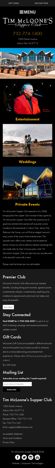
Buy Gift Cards (9, 364)
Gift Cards (14, 3)
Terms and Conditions (12, 438)
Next (51, 63)
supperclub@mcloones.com (20, 427)
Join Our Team (41, 3)
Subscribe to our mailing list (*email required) (24, 378)
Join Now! (8, 307)
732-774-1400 (27, 34)
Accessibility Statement (12, 433)
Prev (3, 63)
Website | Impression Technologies (27, 463)
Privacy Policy (9, 442)
